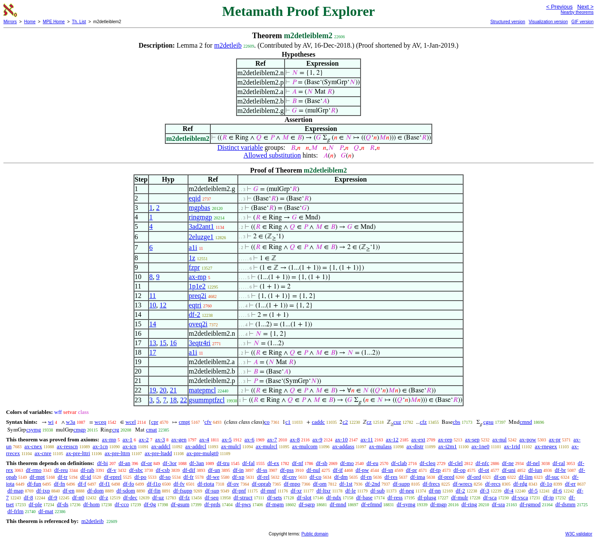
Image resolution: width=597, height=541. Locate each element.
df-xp (238, 477)
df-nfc (482, 463)
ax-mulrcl (267, 446)
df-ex (273, 463)
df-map (15, 490)
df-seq (212, 497)
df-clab (399, 463)
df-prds (212, 504)
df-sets (274, 497)
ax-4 (204, 439)
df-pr (411, 470)
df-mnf (268, 490)
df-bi (102, 463)
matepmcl (202, 390)
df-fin (154, 490)
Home (30, 21)
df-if (338, 470)
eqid (195, 198)
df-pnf (239, 490)
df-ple (35, 504)
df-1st (345, 483)
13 (152, 342)
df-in (238, 470)
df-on (500, 477)
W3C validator (578, 534)
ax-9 (317, 439)
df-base (364, 497)
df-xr (296, 490)
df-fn (59, 483)
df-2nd (372, 483)
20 (163, 390)
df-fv (179, 483)
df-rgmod (530, 504)
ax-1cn (100, 446)
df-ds (63, 504)
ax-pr (555, 439)
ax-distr (415, 446)
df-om (320, 483)
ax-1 (128, 439)
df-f (82, 483)
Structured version (507, 21)
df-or (146, 463)
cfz (423, 422)
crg (115, 429)
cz (369, 422)
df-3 (484, 490)
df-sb (321, 463)
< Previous (559, 6)
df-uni (508, 470)
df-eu (372, 463)
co (267, 422)
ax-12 (392, 439)
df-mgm (275, 504)
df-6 (557, 490)
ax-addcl (160, 446)
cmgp (79, 429)
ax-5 (227, 439)
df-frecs (431, 483)
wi (51, 422)
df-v (111, 470)
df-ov (233, 483)
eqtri (195, 305)
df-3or (170, 463)
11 (152, 295)
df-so (165, 477)
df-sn (387, 470)
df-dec (130, 497)
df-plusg (427, 497)
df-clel (455, 463)
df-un (214, 470)
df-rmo (33, 470)
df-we (212, 477)
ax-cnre (42, 453)
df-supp (401, 483)
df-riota (205, 483)
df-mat (46, 511)
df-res (391, 477)
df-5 (533, 490)
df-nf (297, 463)
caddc (318, 422)
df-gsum (180, 504)
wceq (100, 422)
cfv (208, 422)
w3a (71, 422)
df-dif (188, 470)
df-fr (188, 477)
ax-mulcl (231, 446)
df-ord (474, 477)
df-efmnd (371, 504)
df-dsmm (565, 504)
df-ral (558, 463)
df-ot (483, 470)
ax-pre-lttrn (117, 453)
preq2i (197, 295)
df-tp (435, 470)
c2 (345, 422)
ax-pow (527, 439)
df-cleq (428, 463)
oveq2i (198, 324)
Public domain (314, 534)
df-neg (407, 490)
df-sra (498, 504)
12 (163, 305)
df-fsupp (182, 490)
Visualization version (548, 21)
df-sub (377, 490)
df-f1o (154, 483)
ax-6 (250, 439)
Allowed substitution (272, 155)
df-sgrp (307, 504)
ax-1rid (512, 446)
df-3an (196, 463)
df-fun (34, 483)
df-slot (304, 497)
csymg (33, 429)
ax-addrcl (195, 446)
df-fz (184, 497)
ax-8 (295, 439)
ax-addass (343, 446)
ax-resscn (67, 446)
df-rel (263, 477)
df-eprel (112, 477)
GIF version (582, 21)
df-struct (242, 497)
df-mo (347, 463)
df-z (103, 497)
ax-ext (418, 439)
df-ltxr (323, 490)
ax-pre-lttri (78, 453)
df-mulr (459, 497)
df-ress (395, 497)
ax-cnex (33, 446)
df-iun (535, 470)
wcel (130, 422)
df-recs (492, 483)
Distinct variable (240, 147)
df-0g (150, 504)
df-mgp (438, 504)
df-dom (95, 490)
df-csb (163, 470)
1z (192, 257)
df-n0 (78, 497)
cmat (151, 429)
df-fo (128, 483)
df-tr (62, 477)
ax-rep (445, 439)
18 (173, 400)
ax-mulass (380, 446)
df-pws (243, 504)
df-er (570, 483)
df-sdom (125, 490)
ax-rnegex (546, 446)
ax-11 (367, 439)
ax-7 (272, 439)
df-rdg (520, 483)
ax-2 (143, 439)
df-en (68, 490)
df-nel (533, 463)
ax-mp (197, 276)
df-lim (525, 477)
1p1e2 (197, 286)
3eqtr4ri (200, 342)
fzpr (194, 267)
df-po (140, 477)
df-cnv (289, 477)
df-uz (158, 497)
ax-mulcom (305, 446)
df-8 (28, 497)
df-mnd (338, 504)
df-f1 (104, 483)
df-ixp (43, 490)
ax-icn (129, 446)
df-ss (261, 470)
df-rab (87, 470)
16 (173, 342)
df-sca (490, 497)
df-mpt (37, 477)
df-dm (341, 477)
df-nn (435, 490)
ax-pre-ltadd (158, 453)
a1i (193, 247)
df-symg (406, 504)
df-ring (469, 504)
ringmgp (200, 217)
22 (183, 400)
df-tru (223, 463)
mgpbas (199, 207)
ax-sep (472, 439)
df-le (350, 490)
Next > (585, 6)
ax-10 (341, 439)
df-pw (362, 470)
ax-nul (499, 439)
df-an (124, 463)
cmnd (526, 422)
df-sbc (136, 470)
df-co (315, 477)
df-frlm (15, 511)
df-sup (212, 490)
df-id (85, 477)
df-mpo (292, 483)
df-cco (122, 504)
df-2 (194, 314)
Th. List (79, 21)
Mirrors (10, 21)
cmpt (184, 422)
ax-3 (160, 439)
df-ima (417, 477)
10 (152, 305)
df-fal (248, 463)
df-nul (313, 470)
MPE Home (54, 21)
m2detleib (228, 45)
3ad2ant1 (201, 226)
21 (173, 390)
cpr (154, 422)
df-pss (287, 470)
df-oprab (261, 483)
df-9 (53, 497)
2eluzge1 (201, 236)
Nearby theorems (577, 12)
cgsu (488, 422)
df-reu (61, 470)
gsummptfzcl (207, 400)
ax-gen (178, 439)
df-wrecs (462, 483)
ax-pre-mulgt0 (202, 453)
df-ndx (333, 497)
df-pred (446, 477)
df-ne (507, 463)
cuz (397, 422)
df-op (459, 470)
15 (163, 342)
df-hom (91, 504)
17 (152, 352)
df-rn (366, 477)
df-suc (552, 477)
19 (152, 390)
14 (152, 324)
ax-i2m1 (447, 446)
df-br (560, 470)
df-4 (509, 490)
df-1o (546, 483)
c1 (288, 422)
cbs (456, 422)
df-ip (548, 497)
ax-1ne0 (480, 446)
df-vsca (520, 497)
